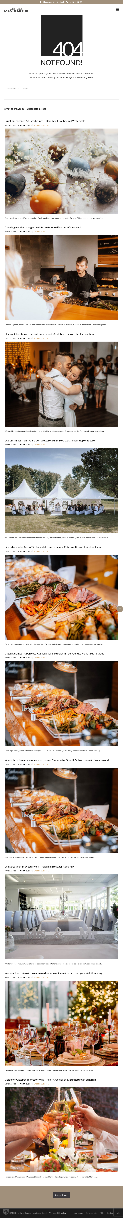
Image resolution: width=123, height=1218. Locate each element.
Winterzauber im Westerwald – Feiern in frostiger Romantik (39, 866)
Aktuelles (26, 125)
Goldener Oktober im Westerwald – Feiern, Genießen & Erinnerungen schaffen (50, 1079)
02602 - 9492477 (74, 2)
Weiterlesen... (42, 125)
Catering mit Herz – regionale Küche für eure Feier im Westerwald (43, 227)
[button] (6, 1212)
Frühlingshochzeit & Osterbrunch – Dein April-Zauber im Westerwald (45, 120)
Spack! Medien (59, 1213)
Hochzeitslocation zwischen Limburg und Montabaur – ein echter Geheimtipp (49, 333)
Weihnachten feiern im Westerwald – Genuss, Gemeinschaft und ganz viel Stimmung (53, 973)
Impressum (78, 1213)
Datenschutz (91, 1213)
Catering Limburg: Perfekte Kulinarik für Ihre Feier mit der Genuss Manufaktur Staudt (54, 653)
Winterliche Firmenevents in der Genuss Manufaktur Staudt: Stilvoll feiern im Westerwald (57, 760)
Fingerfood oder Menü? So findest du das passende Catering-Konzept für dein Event (53, 547)
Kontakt (110, 1213)
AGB (102, 1213)
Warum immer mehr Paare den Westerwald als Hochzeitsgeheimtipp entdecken (50, 440)
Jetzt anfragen (61, 1195)
